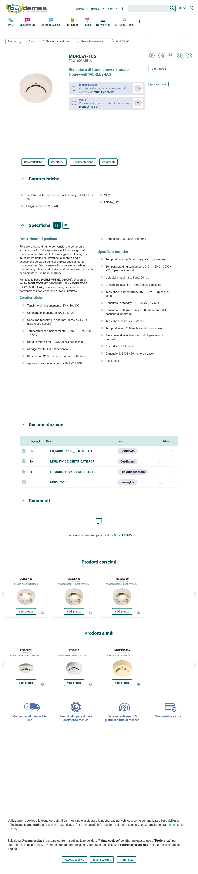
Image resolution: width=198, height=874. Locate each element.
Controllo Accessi (51, 21)
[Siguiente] (195, 594)
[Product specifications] (66, 225)
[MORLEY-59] (74, 597)
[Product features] (57, 225)
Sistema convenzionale (57, 41)
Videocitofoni (27, 21)
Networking (103, 21)
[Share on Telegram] (179, 56)
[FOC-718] (74, 668)
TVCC (11, 21)
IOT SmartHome (124, 21)
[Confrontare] (159, 84)
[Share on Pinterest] (170, 56)
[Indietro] (3, 594)
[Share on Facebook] (151, 56)
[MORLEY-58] (26, 597)
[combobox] (152, 8)
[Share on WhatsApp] (189, 56)
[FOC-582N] (26, 668)
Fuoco (87, 21)
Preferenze (126, 859)
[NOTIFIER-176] (122, 668)
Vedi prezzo (159, 69)
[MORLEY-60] (122, 597)
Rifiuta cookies (102, 859)
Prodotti (12, 41)
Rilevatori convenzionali (92, 41)
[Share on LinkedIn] (160, 56)
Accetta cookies (74, 859)
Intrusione (72, 21)
